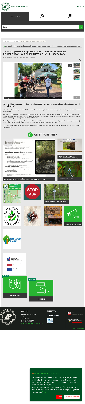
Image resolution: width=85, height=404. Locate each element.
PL (78, 7)
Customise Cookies (72, 397)
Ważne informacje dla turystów (55, 201)
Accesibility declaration (78, 328)
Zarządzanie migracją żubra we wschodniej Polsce (24, 179)
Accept (59, 397)
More (44, 392)
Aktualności (15, 41)
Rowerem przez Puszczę (66, 179)
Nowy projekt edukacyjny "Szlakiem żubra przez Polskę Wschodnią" (68, 158)
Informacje (6, 41)
